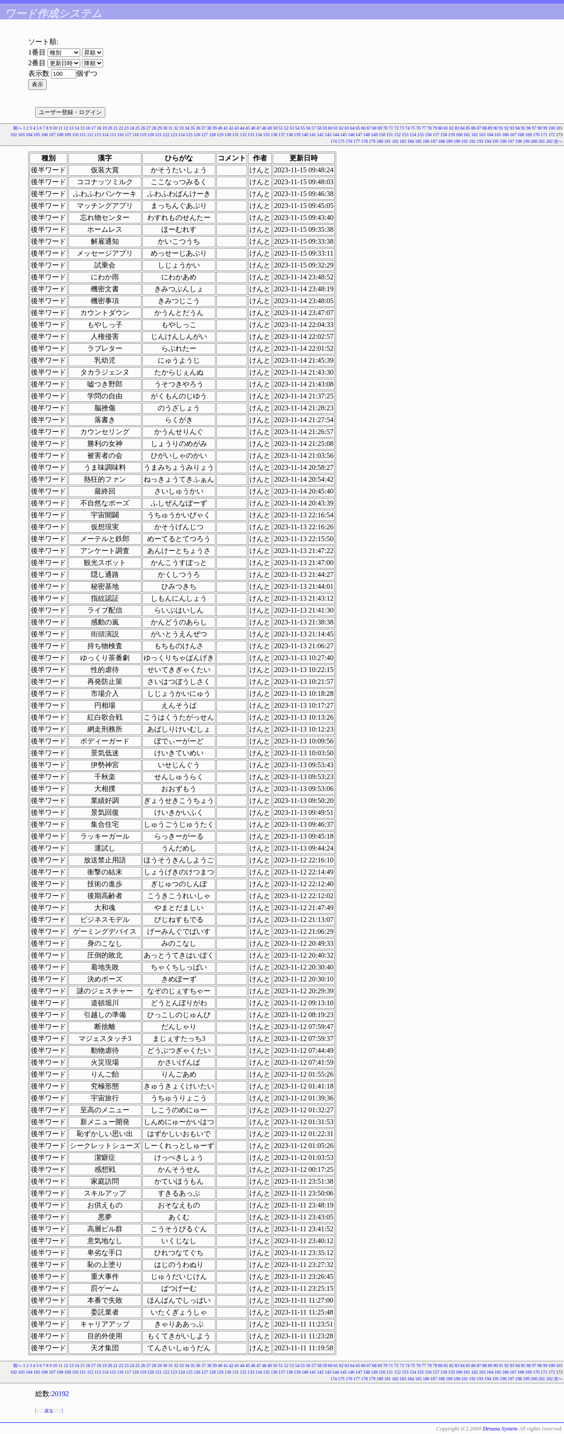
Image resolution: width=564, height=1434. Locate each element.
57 (314, 128)
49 (269, 128)
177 (356, 141)
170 (536, 134)
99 (545, 128)
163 (482, 134)
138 (289, 134)
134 (259, 134)
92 (507, 128)
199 (526, 141)
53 (291, 128)
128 (212, 134)
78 (429, 128)
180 (380, 141)
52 (286, 128)
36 (198, 128)
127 (204, 134)
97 (534, 128)
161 (467, 134)
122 (166, 134)
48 (264, 128)
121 (158, 134)
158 (444, 134)
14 (77, 128)
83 (457, 128)
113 (98, 134)
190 (457, 141)
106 (44, 134)
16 (88, 128)
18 (99, 128)
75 (413, 128)
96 (529, 128)
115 (113, 134)
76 (418, 128)
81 (446, 128)
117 (128, 134)
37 (203, 128)
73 (402, 128)
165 (497, 134)
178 (364, 141)
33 (181, 128)
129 (220, 134)
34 (187, 128)
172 (552, 134)
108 (59, 134)
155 (420, 134)
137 (281, 134)
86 (473, 128)
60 (330, 128)
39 (214, 128)
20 (110, 128)
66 (363, 128)
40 (220, 128)
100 (552, 128)
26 (143, 128)
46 (253, 128)
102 (13, 134)
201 (541, 141)
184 (411, 141)
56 (308, 128)
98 (540, 128)
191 (464, 141)
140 (305, 134)
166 (505, 134)
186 (426, 141)
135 (266, 134)
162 (474, 134)
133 (251, 134)
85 (468, 128)
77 (424, 128)
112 (90, 134)
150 (382, 134)
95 (523, 128)
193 (480, 141)
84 (462, 128)
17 (93, 128)
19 (104, 128)
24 (132, 128)
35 (192, 128)
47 (258, 128)
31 (170, 128)
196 (503, 141)
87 (479, 128)
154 (413, 134)
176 (349, 141)
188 (441, 141)
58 (319, 128)
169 (528, 134)
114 (105, 134)
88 (484, 128)
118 (135, 134)
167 (513, 134)
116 (120, 134)
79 (435, 128)
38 (209, 128)
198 (519, 141)
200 (534, 141)
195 (495, 141)
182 (395, 141)
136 (274, 134)
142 (320, 134)
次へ (558, 141)
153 (405, 134)
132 (243, 134)
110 (75, 134)
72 (396, 128)
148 (367, 134)
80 (440, 128)
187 (433, 141)
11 (60, 128)
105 (36, 134)
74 (407, 128)
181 (387, 141)
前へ (17, 128)
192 (472, 141)
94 (518, 128)
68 (374, 128)
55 (303, 128)
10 (55, 128)
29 (159, 128)
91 (501, 128)
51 (280, 128)
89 (490, 128)
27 (148, 128)
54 (297, 128)
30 (165, 128)
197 (511, 141)
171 (544, 134)
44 (242, 128)
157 (436, 134)
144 (336, 134)
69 (380, 128)
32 (176, 128)
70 (385, 128)
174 (333, 141)
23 (126, 128)
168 (521, 134)
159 (451, 134)
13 (71, 128)
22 (121, 128)
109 (67, 134)
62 (341, 128)
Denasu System (499, 1428)
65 (358, 128)
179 (372, 141)
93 (512, 128)
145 (343, 134)
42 (231, 128)
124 (181, 134)
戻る (49, 1410)
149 (374, 134)
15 (82, 128)
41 (225, 128)
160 (459, 134)
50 (275, 128)
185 (418, 141)
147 (359, 134)
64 (352, 128)
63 (347, 128)
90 (496, 128)
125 (189, 134)
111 (83, 134)
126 (197, 134)
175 (341, 141)
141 (312, 134)
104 (29, 134)
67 (369, 128)
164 (490, 134)
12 (66, 128)
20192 (60, 1393)
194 (488, 141)
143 (328, 134)
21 (115, 128)
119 (143, 134)
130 (228, 134)
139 (297, 134)
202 (549, 141)
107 (52, 134)
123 (174, 134)
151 (389, 134)
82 (451, 128)
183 (403, 141)
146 (351, 134)
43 (236, 128)
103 (21, 134)
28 (154, 128)
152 (397, 134)
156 (428, 134)
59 (325, 128)
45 (247, 128)
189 (449, 141)
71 (391, 128)
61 (336, 128)
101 (559, 128)
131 (235, 134)
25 (137, 128)
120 (151, 134)
